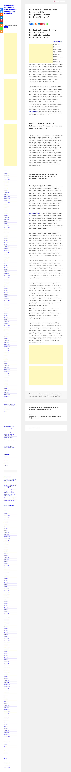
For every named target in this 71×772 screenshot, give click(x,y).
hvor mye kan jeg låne (8, 432)
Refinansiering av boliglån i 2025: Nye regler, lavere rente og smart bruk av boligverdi (10, 499)
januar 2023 (6, 225)
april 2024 (6, 213)
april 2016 (6, 386)
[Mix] (1, 25)
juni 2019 (6, 313)
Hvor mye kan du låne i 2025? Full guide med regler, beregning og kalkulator (10, 491)
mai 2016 (5, 384)
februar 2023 (6, 223)
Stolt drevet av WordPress (34, 427)
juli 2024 (6, 206)
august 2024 (6, 204)
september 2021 (7, 256)
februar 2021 (6, 271)
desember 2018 (7, 325)
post (5, 411)
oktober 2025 (6, 177)
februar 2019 (6, 321)
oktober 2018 (6, 329)
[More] (1, 31)
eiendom (5, 456)
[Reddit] (36, 24)
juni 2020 (6, 288)
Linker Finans (7, 409)
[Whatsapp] (47, 24)
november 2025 (7, 175)
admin (41, 393)
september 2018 (7, 672)
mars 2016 (6, 388)
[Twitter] (33, 24)
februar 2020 (6, 296)
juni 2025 (6, 526)
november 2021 (7, 252)
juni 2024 (6, 549)
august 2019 (6, 309)
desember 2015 (7, 394)
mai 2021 (5, 265)
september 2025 (7, 179)
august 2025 (6, 181)
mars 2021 (6, 269)
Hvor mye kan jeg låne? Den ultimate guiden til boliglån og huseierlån (10, 9)
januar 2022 (6, 248)
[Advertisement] (10, 53)
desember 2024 (7, 196)
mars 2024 (6, 215)
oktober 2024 (6, 200)
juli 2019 (6, 311)
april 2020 (6, 292)
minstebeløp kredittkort (42, 396)
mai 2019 (5, 315)
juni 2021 (6, 263)
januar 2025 (6, 194)
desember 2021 (7, 250)
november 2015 (7, 396)
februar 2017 (6, 365)
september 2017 (7, 350)
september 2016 (7, 375)
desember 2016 (7, 369)
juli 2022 (6, 238)
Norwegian (57, 1)
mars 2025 (6, 190)
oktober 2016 (6, 373)
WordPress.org (7, 767)
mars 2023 (6, 221)
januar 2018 (6, 342)
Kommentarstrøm (7, 765)
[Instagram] (44, 24)
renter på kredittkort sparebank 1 (53, 396)
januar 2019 (6, 323)
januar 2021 (6, 273)
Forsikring (6, 748)
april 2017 (6, 361)
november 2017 (7, 346)
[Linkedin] (39, 24)
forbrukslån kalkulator (53, 393)
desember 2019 (7, 300)
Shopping (5, 465)
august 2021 (6, 599)
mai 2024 (5, 551)
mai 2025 (5, 188)
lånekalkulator (34, 396)
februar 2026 (6, 173)
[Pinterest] (41, 24)
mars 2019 (6, 319)
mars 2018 (6, 338)
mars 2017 (6, 363)
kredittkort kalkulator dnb (52, 395)
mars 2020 (6, 294)
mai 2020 (5, 290)
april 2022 (6, 242)
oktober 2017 (6, 348)
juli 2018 (6, 336)
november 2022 (7, 229)
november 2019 (7, 302)
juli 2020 (6, 286)
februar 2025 (6, 192)
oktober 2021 (6, 254)
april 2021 (6, 267)
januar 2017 (6, 367)
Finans (5, 458)
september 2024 (7, 202)
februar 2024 (6, 217)
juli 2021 (6, 261)
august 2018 (6, 674)
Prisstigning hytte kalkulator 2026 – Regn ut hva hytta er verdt (10, 480)
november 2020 (7, 277)
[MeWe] (1, 23)
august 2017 (6, 352)
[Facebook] (30, 24)
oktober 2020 (6, 279)
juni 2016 (6, 722)
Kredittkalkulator (57, 41)
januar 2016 (6, 392)
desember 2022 (7, 227)
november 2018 (7, 327)
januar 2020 (6, 298)
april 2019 (6, 317)
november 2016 (7, 371)
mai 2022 (5, 240)
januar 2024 (6, 219)
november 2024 (7, 198)
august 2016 (6, 377)
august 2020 (6, 624)
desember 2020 (7, 275)
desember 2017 (7, 344)
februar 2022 (6, 246)
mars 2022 (6, 244)
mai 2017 (5, 359)
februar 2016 (6, 390)
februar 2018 (6, 340)
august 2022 (6, 236)
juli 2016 (6, 379)
